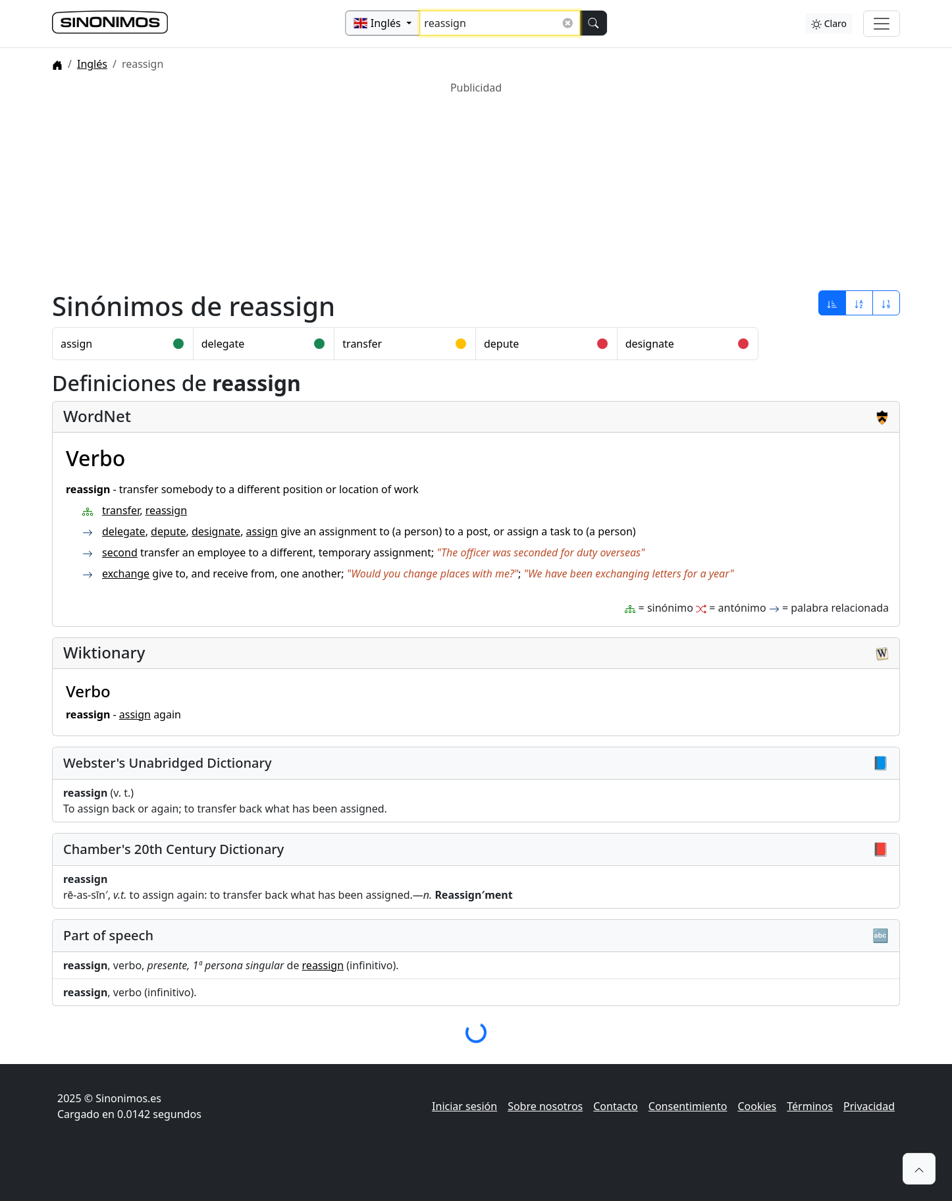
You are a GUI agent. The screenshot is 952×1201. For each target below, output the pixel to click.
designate (649, 343)
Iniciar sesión (464, 1106)
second (120, 552)
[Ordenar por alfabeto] (859, 302)
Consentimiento (687, 1106)
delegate (223, 343)
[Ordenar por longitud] (886, 302)
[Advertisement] (447, 187)
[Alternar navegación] (881, 24)
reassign (166, 510)
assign (76, 343)
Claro (829, 23)
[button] (919, 1169)
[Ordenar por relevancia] (832, 302)
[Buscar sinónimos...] (499, 23)
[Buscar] (593, 23)
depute (501, 343)
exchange (125, 573)
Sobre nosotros (545, 1106)
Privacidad (869, 1106)
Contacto (615, 1106)
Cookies (756, 1106)
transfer (362, 343)
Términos (810, 1106)
